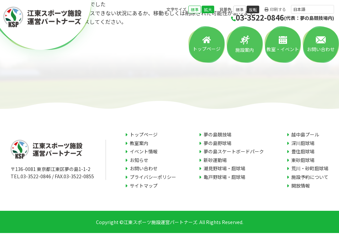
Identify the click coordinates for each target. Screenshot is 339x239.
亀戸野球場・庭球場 (224, 177)
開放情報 (300, 185)
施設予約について (309, 177)
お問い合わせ (321, 49)
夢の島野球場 (217, 143)
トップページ (206, 48)
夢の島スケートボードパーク (234, 151)
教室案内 (139, 143)
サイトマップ (144, 185)
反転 (253, 9)
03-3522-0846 (282, 17)
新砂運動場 (215, 160)
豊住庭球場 (303, 151)
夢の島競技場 (217, 134)
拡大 (208, 9)
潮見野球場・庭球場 (224, 168)
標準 (195, 9)
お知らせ (139, 160)
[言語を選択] (312, 9)
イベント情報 (144, 151)
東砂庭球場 (303, 160)
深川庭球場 (303, 143)
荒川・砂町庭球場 (309, 168)
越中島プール (305, 134)
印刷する (275, 9)
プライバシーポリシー (153, 177)
